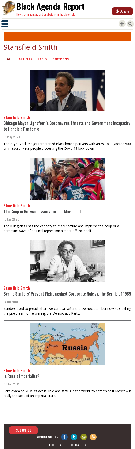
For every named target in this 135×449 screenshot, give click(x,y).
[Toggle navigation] (5, 24)
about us (55, 445)
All (9, 59)
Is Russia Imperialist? (21, 376)
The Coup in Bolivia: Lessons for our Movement (42, 211)
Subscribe (23, 430)
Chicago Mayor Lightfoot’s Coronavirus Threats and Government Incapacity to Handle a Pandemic (67, 126)
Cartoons (60, 59)
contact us (78, 445)
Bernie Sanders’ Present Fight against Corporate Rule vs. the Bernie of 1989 (67, 294)
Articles (25, 59)
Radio (42, 59)
